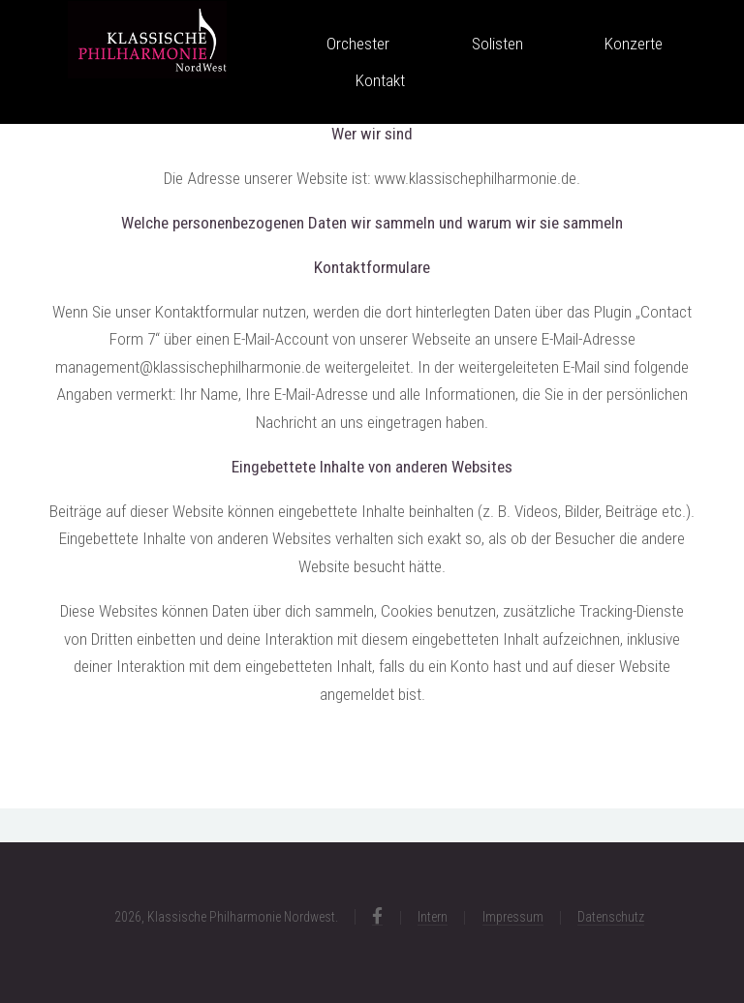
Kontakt (380, 80)
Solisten (497, 43)
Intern (433, 917)
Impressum (512, 917)
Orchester (357, 43)
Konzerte (633, 43)
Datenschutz (610, 917)
